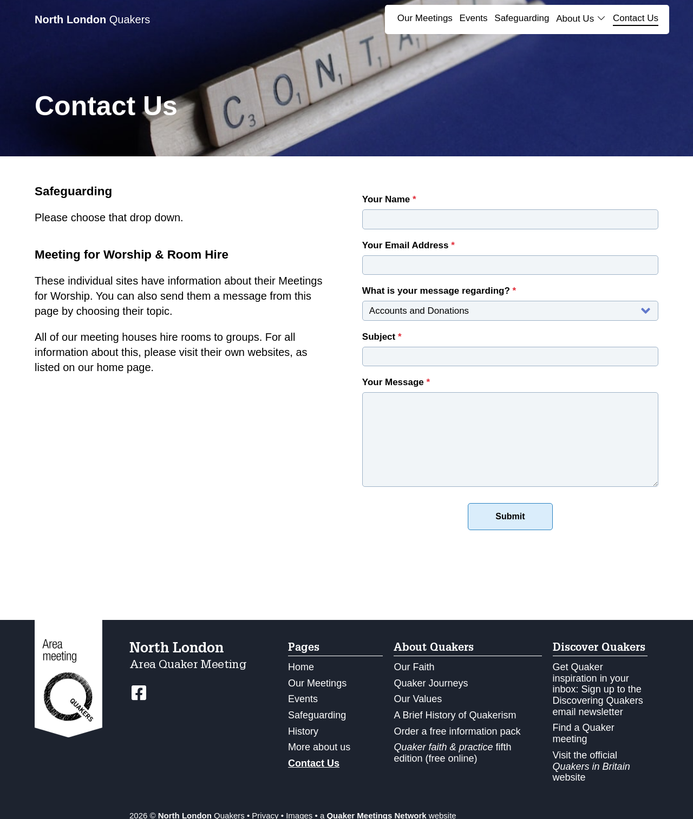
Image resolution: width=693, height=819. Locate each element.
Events (474, 18)
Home (301, 667)
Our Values (418, 698)
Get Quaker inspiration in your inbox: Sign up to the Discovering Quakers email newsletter (598, 689)
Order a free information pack (457, 731)
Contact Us (635, 18)
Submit (510, 516)
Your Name (389, 199)
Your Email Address (408, 245)
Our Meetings (425, 18)
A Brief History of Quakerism (455, 715)
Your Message (396, 382)
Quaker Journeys (431, 683)
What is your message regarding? (439, 291)
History (303, 731)
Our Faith (414, 667)
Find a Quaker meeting (583, 733)
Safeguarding (521, 18)
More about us (319, 747)
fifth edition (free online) (452, 753)
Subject (382, 337)
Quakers (92, 19)
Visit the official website (591, 766)
